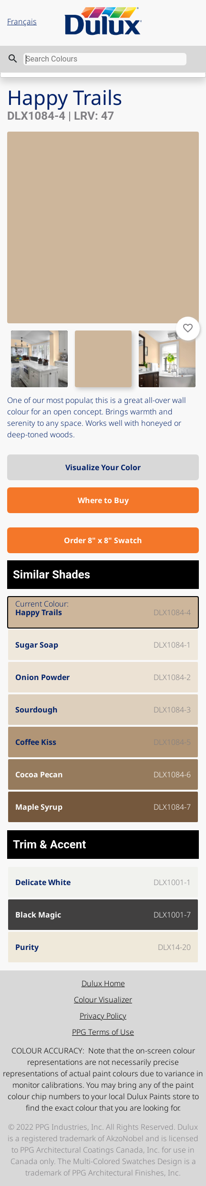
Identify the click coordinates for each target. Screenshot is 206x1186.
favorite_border (188, 328)
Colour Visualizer (103, 999)
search (13, 58)
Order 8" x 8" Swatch (103, 540)
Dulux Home (103, 983)
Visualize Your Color (103, 467)
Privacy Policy (103, 1016)
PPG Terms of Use (103, 1032)
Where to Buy (103, 500)
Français (22, 21)
